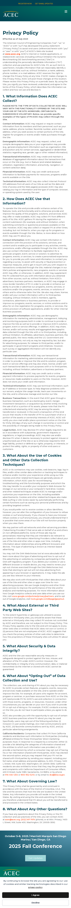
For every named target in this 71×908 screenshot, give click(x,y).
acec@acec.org (12, 819)
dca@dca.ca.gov (57, 775)
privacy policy (35, 887)
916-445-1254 (11, 775)
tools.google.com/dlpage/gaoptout (47, 599)
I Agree (35, 895)
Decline (36, 902)
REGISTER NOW (25, 4)
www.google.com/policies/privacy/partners (33, 596)
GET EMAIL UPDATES (44, 4)
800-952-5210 (28, 775)
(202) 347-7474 (28, 819)
